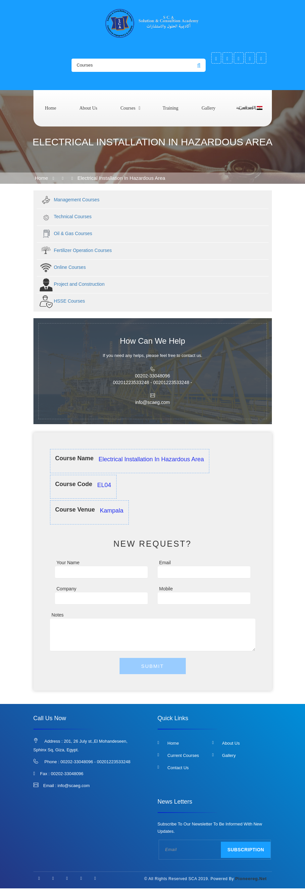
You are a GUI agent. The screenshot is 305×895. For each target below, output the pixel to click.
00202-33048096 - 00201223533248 (95, 761)
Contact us (178, 767)
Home (50, 108)
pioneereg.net (251, 878)
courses (128, 108)
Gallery (209, 108)
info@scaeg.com (74, 785)
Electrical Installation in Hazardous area (121, 178)
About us (88, 108)
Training (170, 108)
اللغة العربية (249, 108)
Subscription (246, 849)
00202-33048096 (67, 773)
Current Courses (183, 755)
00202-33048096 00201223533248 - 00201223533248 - (152, 379)
